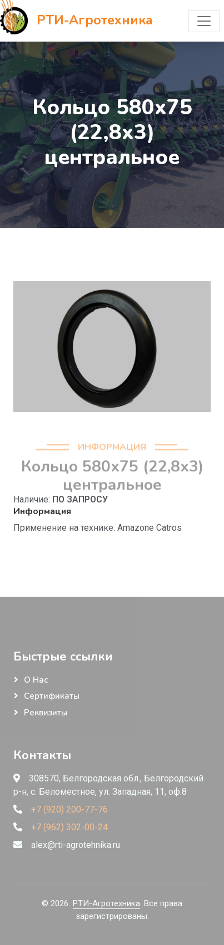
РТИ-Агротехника (106, 903)
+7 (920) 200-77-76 (69, 809)
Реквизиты (45, 712)
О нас (36, 679)
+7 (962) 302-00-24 (69, 827)
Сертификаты (51, 696)
